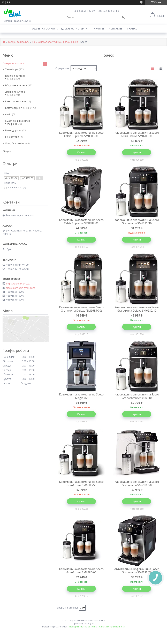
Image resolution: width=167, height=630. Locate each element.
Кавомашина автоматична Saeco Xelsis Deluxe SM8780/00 (137, 134)
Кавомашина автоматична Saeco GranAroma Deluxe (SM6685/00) (81, 308)
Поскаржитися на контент (82, 626)
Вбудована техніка (16, 85)
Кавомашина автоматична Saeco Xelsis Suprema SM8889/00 (81, 221)
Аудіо (8, 114)
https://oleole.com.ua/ (18, 283)
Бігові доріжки (13, 130)
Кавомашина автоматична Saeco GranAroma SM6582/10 (137, 221)
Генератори (12, 136)
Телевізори (11, 69)
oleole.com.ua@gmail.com (20, 287)
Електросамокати (15, 101)
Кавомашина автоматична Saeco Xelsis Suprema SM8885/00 (81, 134)
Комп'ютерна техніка (17, 107)
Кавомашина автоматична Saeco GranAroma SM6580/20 (137, 483)
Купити (81, 152)
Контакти (115, 28)
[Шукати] (123, 17)
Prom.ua (100, 620)
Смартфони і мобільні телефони (17, 122)
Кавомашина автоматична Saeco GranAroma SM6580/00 (81, 570)
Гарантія (98, 28)
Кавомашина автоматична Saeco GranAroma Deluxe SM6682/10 (137, 308)
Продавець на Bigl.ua (83, 623)
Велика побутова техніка (15, 77)
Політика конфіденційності (111, 626)
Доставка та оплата (74, 28)
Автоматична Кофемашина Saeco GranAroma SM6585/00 (136, 570)
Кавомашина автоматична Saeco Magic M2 (81, 396)
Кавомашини (70, 42)
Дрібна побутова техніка (46, 42)
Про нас (132, 28)
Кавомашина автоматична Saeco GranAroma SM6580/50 (81, 483)
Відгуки (7, 151)
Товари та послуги (42, 28)
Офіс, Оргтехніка (15, 143)
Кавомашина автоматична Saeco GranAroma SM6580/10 (137, 396)
